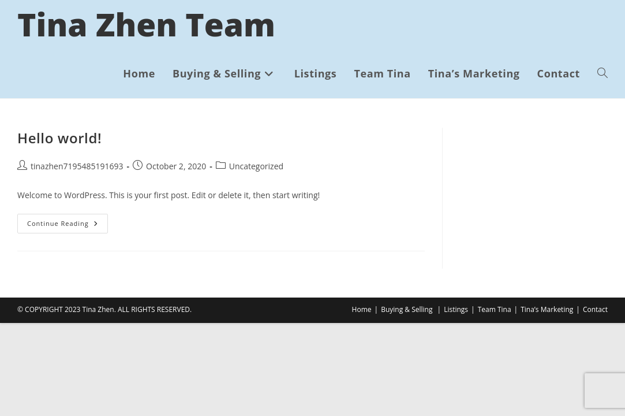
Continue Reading (67, 225)
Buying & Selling (406, 309)
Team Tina (494, 309)
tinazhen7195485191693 (77, 166)
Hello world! (59, 137)
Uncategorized (256, 166)
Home (362, 309)
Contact (595, 309)
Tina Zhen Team (146, 24)
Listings (456, 309)
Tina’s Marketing (547, 309)
